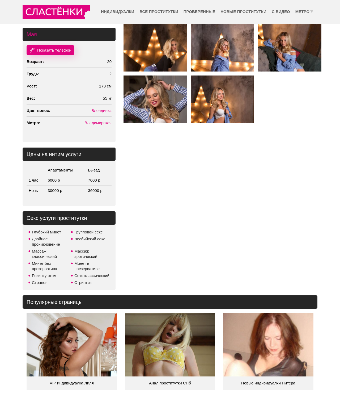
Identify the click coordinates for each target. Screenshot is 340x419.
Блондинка (101, 110)
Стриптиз (83, 282)
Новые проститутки (243, 11)
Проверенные (199, 11)
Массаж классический (44, 254)
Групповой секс (88, 232)
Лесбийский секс (89, 239)
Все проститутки (158, 11)
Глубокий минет (46, 232)
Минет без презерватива (44, 266)
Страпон (40, 282)
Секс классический (91, 275)
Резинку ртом (44, 275)
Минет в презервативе (87, 266)
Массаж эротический (85, 254)
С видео (281, 11)
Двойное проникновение (46, 241)
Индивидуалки (117, 11)
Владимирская (98, 122)
